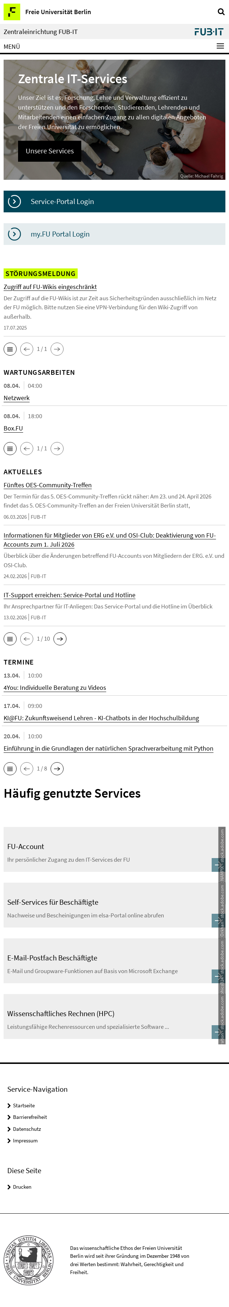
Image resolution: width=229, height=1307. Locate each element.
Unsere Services (50, 151)
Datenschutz (27, 1128)
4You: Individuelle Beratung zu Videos (55, 687)
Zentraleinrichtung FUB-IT (41, 31)
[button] (10, 349)
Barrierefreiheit (30, 1116)
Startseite (24, 1105)
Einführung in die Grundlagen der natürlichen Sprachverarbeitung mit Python (108, 748)
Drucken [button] (22, 1186)
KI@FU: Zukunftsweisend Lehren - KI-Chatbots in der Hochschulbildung (101, 718)
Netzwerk (17, 398)
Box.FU (13, 428)
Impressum (25, 1140)
